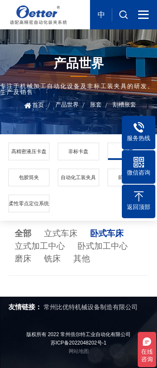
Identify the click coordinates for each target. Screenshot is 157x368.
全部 (23, 233)
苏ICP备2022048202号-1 (78, 343)
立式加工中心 (40, 246)
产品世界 (67, 104)
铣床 (52, 258)
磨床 (23, 258)
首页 (38, 105)
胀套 (96, 104)
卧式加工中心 (102, 246)
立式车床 (60, 233)
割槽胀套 (124, 104)
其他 (81, 258)
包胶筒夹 (29, 177)
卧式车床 (107, 233)
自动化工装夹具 (78, 177)
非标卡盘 (78, 151)
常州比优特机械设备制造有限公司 (91, 307)
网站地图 (79, 351)
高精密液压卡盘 (28, 151)
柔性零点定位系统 (29, 203)
